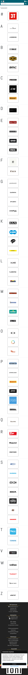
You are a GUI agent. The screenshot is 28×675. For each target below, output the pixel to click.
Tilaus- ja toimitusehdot (13, 640)
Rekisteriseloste (13, 643)
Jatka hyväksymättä (14, 666)
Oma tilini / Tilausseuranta (13, 645)
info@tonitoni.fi (14, 618)
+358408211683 (14, 617)
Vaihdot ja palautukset (13, 638)
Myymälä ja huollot (13, 642)
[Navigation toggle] (1, 1)
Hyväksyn (14, 664)
